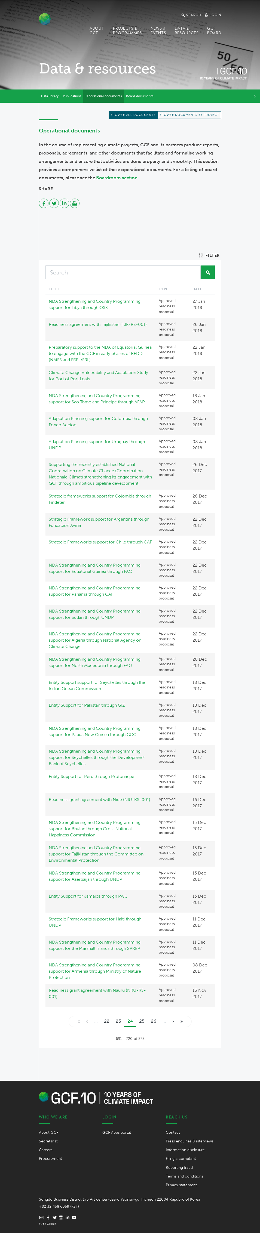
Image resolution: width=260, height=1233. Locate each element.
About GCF (97, 30)
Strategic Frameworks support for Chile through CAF (100, 542)
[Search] (123, 272)
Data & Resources (186, 30)
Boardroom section (116, 177)
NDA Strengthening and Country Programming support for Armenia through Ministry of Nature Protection (95, 971)
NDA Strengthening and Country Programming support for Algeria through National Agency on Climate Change (95, 640)
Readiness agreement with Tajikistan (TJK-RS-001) (98, 324)
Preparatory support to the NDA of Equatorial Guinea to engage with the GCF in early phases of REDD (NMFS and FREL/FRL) (100, 353)
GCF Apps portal (116, 1132)
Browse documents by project (189, 115)
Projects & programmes (127, 30)
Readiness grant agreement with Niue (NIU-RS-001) (99, 799)
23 (118, 1021)
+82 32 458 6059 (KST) (59, 1206)
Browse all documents (133, 115)
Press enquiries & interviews (189, 1141)
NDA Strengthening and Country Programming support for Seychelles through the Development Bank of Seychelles (97, 757)
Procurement (50, 1158)
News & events (158, 30)
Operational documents (103, 96)
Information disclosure (185, 1150)
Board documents (139, 96)
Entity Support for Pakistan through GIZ (87, 705)
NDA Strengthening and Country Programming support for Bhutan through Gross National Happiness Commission (94, 829)
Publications (72, 96)
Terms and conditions (184, 1176)
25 (142, 1021)
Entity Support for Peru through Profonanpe (91, 776)
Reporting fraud (179, 1167)
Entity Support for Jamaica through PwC (88, 896)
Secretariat (48, 1141)
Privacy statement (181, 1185)
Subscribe (48, 1223)
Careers (45, 1150)
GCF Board (214, 30)
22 (106, 1021)
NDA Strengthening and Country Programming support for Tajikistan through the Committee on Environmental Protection (96, 854)
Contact (173, 1132)
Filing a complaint (181, 1158)
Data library (50, 96)
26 (153, 1021)
